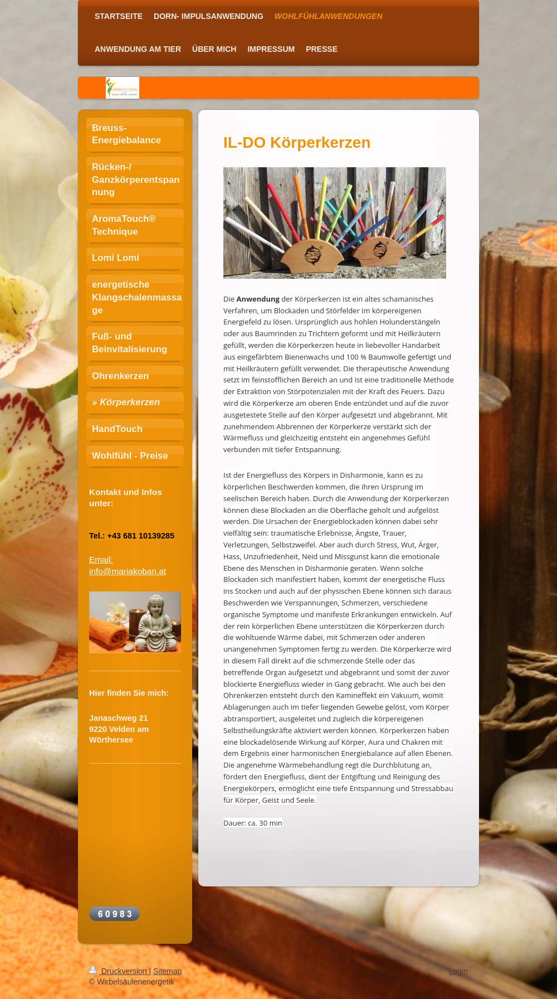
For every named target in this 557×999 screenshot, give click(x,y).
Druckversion (119, 971)
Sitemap (167, 971)
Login (458, 971)
